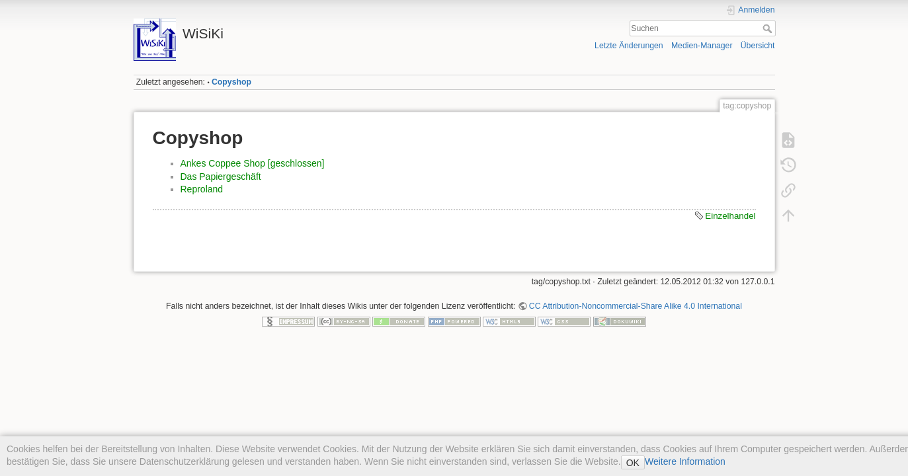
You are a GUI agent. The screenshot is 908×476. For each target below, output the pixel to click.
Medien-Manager (702, 45)
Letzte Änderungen (629, 45)
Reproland (202, 189)
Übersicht (758, 45)
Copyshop (231, 82)
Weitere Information (685, 461)
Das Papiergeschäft (221, 176)
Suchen (769, 28)
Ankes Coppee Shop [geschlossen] (253, 163)
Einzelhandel (730, 216)
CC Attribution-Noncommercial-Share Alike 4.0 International (635, 306)
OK (633, 462)
